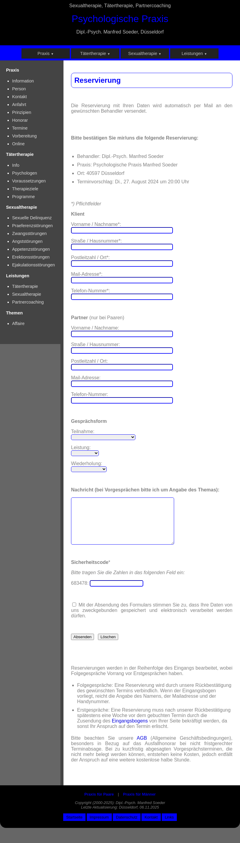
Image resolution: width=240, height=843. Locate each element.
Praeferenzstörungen (32, 225)
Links (169, 826)
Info (15, 165)
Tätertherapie (95, 53)
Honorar (20, 120)
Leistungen (194, 53)
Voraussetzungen (29, 181)
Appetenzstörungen (31, 249)
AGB (142, 747)
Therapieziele (25, 188)
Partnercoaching (28, 302)
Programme (23, 196)
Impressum (99, 826)
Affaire (18, 323)
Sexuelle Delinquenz (32, 217)
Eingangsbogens (130, 729)
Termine (20, 128)
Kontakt (19, 96)
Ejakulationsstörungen (33, 264)
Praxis (45, 53)
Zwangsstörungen (29, 233)
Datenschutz (126, 826)
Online (18, 143)
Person (19, 88)
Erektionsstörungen (31, 257)
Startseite (74, 826)
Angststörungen (27, 241)
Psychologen (24, 173)
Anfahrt (19, 104)
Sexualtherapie (144, 53)
